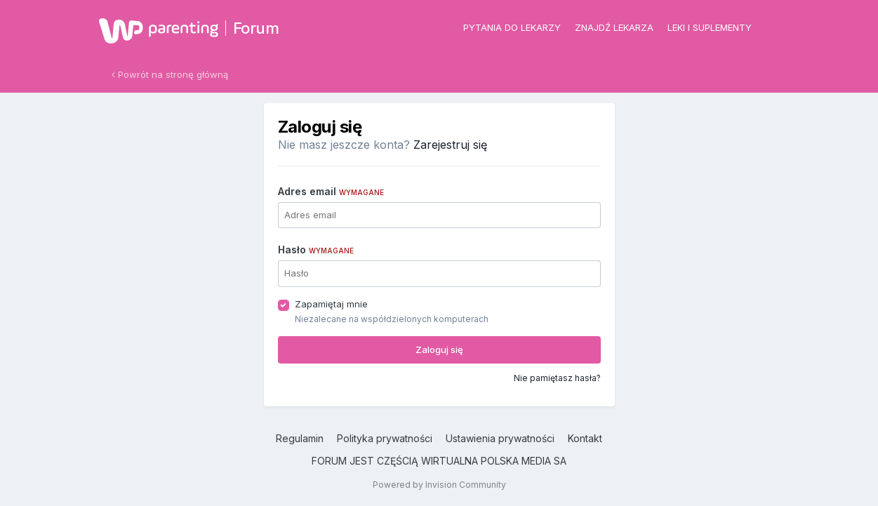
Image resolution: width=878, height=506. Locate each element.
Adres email (331, 191)
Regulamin (300, 438)
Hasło (316, 249)
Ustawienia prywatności (500, 438)
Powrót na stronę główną (170, 74)
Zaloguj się (439, 349)
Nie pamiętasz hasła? (557, 378)
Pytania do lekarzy (512, 27)
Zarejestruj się (450, 145)
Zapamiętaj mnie (331, 303)
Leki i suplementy (709, 27)
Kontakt (585, 438)
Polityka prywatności (384, 438)
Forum (256, 28)
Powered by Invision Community (439, 484)
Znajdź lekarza (614, 27)
